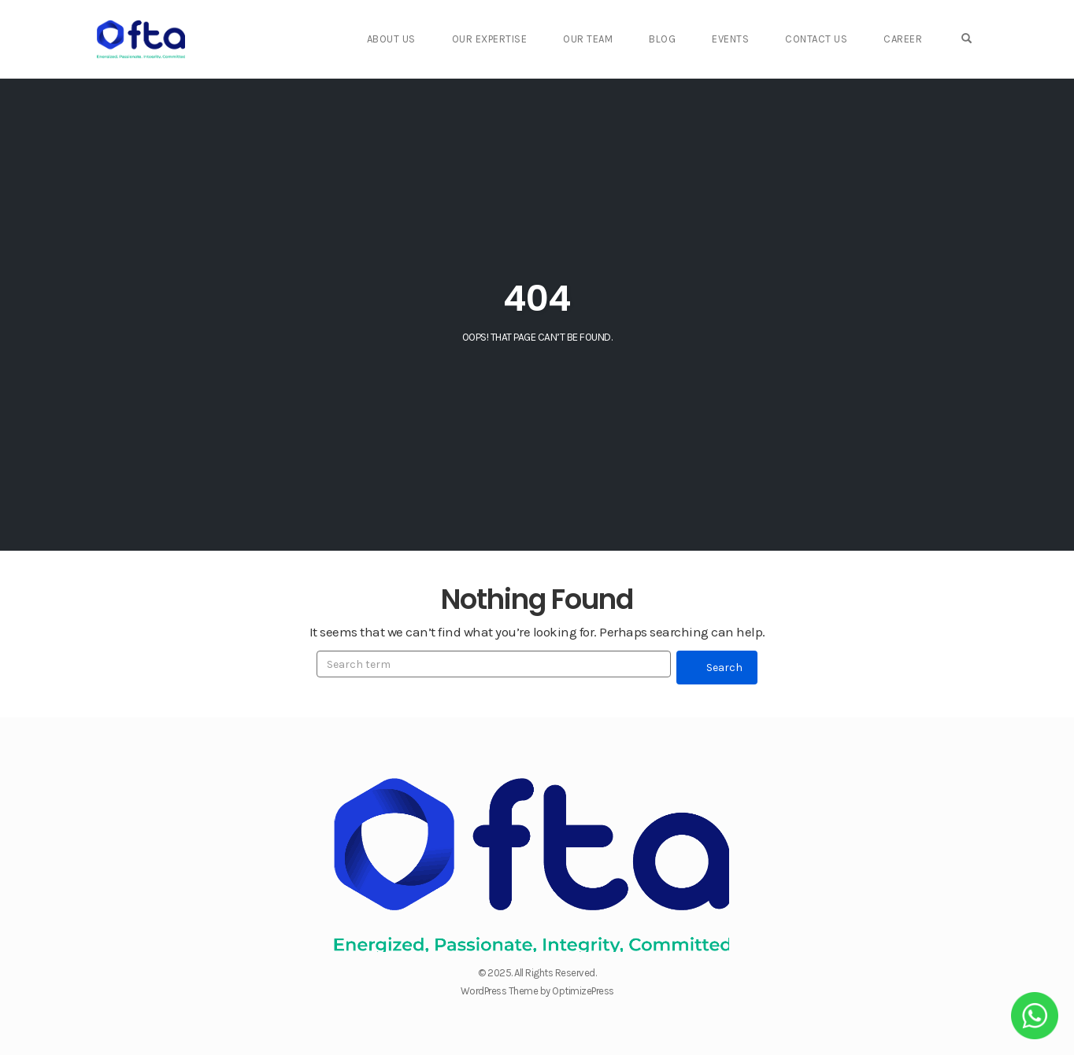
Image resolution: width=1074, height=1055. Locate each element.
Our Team (619, 39)
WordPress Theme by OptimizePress (537, 991)
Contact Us (833, 39)
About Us (431, 39)
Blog (689, 39)
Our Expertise (525, 39)
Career (915, 39)
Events (752, 39)
